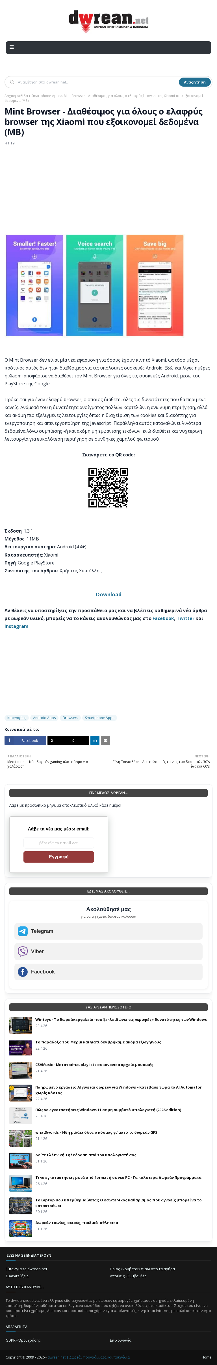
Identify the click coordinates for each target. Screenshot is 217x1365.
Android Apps (44, 717)
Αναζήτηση (195, 82)
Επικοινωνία (120, 1340)
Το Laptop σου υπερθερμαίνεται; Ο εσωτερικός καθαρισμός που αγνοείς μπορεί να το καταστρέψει (118, 1202)
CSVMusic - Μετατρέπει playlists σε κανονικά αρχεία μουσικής (94, 1064)
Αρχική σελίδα (16, 95)
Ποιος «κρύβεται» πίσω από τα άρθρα (142, 1268)
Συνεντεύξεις (17, 1275)
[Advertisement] (108, 194)
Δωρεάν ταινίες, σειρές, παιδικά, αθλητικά (76, 1222)
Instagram (17, 626)
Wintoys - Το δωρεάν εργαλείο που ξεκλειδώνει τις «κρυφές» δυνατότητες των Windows (121, 1019)
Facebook (163, 618)
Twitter (185, 618)
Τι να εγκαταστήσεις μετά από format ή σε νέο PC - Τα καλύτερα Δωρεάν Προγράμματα (118, 1177)
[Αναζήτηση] (98, 82)
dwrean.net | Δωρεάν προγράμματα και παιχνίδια (88, 1357)
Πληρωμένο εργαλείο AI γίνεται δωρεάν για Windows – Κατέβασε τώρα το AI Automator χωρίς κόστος (118, 1090)
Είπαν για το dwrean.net (26, 1268)
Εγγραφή (58, 856)
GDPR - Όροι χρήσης (23, 1340)
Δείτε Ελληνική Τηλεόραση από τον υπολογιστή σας (85, 1154)
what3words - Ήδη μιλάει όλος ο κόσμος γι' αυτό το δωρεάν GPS (96, 1132)
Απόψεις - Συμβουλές (128, 1275)
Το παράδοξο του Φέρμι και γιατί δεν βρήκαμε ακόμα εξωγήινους (98, 1042)
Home (206, 1357)
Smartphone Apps (45, 95)
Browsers (70, 717)
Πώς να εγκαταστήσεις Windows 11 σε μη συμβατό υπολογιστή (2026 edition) (108, 1109)
